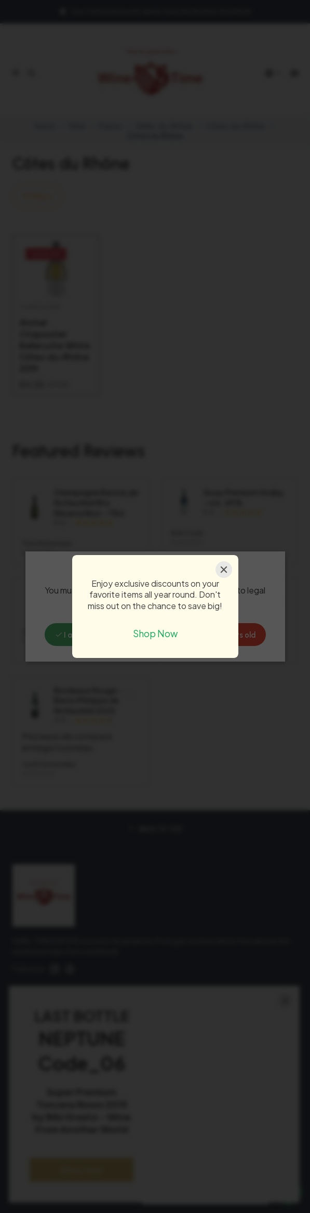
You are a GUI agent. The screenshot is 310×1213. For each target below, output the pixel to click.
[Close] (223, 569)
